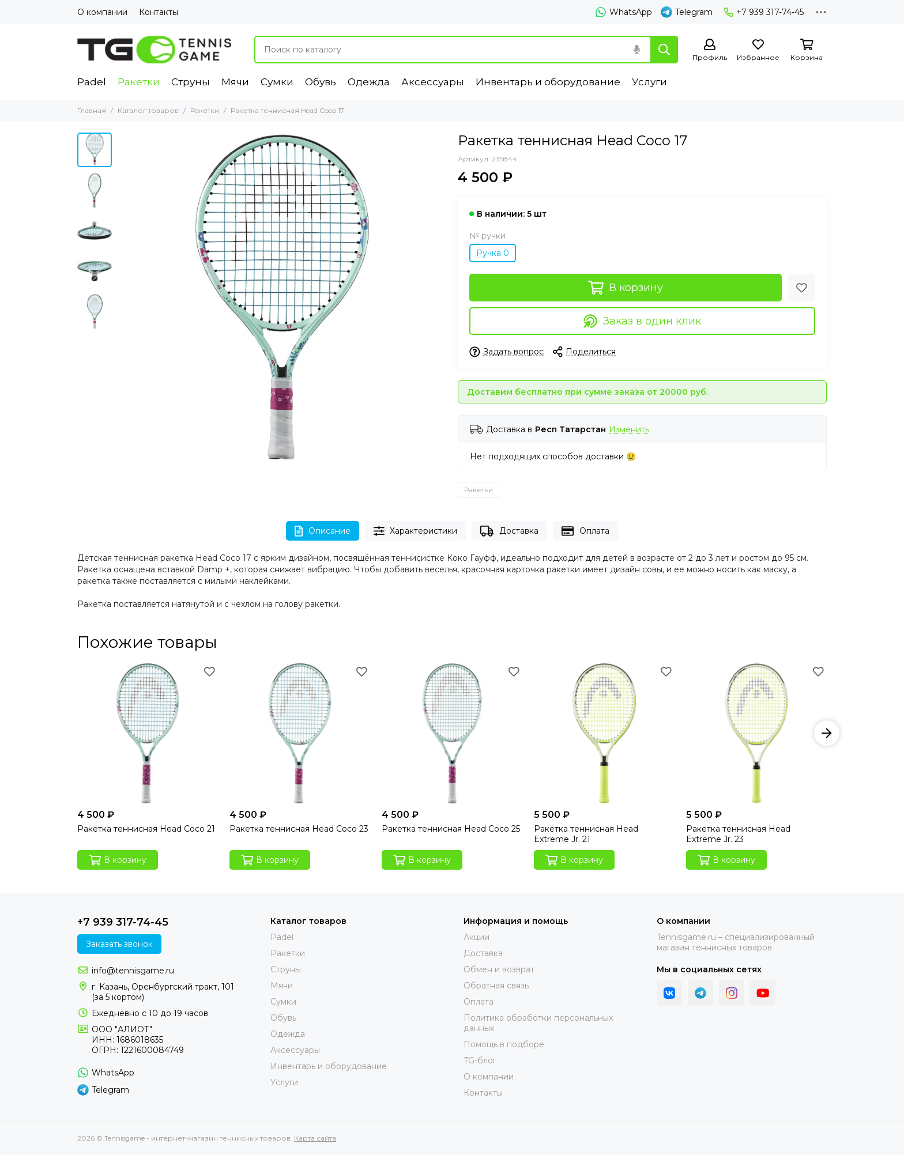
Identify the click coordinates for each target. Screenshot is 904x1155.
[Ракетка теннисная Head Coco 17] (282, 297)
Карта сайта (315, 1138)
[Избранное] (758, 50)
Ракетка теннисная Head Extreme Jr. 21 (586, 834)
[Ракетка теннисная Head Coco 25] (452, 733)
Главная (91, 110)
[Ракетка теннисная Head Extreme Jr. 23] (756, 733)
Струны (190, 82)
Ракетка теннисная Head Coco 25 (451, 829)
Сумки (277, 82)
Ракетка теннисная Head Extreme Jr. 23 (738, 834)
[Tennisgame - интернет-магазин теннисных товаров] (154, 49)
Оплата (585, 531)
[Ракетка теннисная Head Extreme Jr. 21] (604, 733)
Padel (91, 82)
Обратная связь (496, 985)
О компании (102, 12)
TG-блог (480, 1060)
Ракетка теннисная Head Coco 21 (146, 829)
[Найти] (664, 49)
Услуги (649, 82)
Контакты (158, 12)
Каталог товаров (148, 110)
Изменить (629, 429)
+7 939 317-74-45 (764, 12)
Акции (476, 937)
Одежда (369, 82)
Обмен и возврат (499, 969)
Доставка (509, 531)
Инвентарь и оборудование (548, 82)
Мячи (235, 82)
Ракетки (139, 82)
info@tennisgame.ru (133, 970)
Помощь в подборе (504, 1044)
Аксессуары (432, 82)
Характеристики (416, 531)
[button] (826, 733)
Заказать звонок (119, 944)
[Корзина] (806, 50)
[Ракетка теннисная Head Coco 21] (147, 733)
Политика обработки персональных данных (538, 1023)
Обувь (320, 82)
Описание (323, 531)
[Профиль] (710, 50)
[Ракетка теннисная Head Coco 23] (299, 733)
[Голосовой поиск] (636, 49)
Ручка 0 (492, 253)
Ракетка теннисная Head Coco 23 (298, 829)
